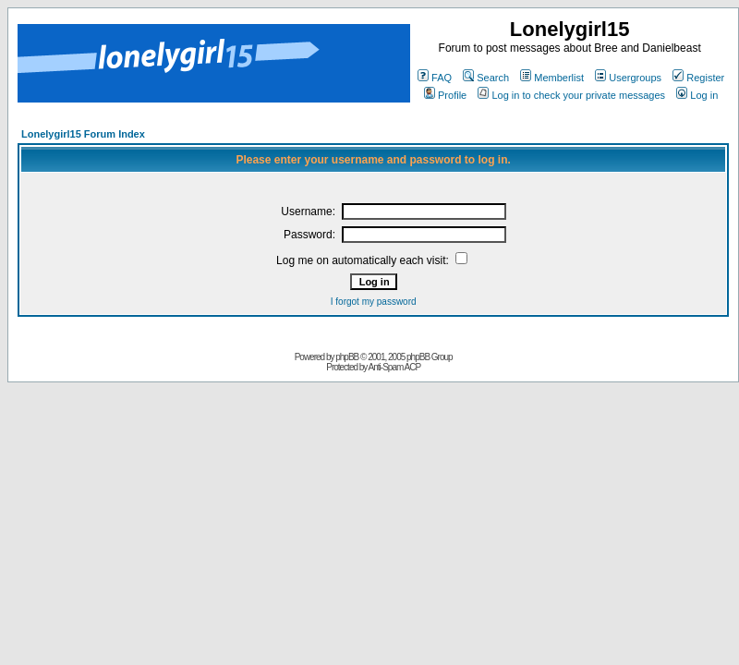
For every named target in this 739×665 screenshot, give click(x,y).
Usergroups (628, 77)
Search (486, 77)
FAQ (435, 77)
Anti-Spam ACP (394, 367)
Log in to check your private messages (571, 95)
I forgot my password (374, 301)
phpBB (346, 357)
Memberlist (552, 77)
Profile (445, 95)
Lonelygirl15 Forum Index (83, 133)
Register (698, 77)
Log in (697, 95)
